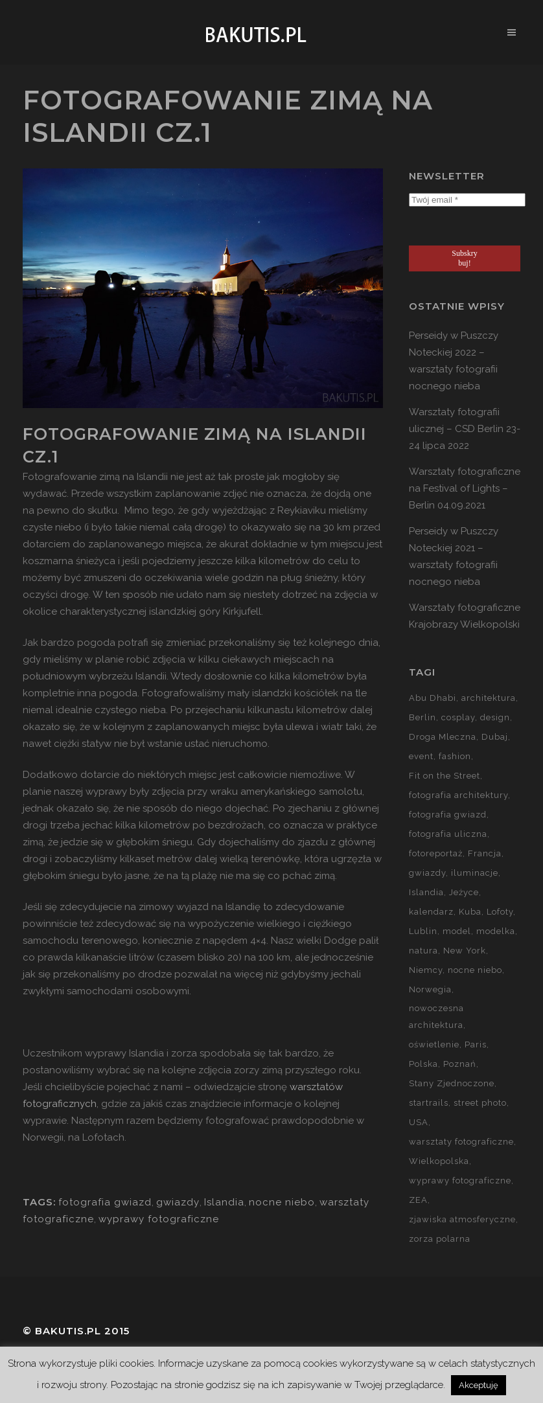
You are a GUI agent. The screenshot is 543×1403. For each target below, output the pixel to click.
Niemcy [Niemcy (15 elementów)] (426, 970)
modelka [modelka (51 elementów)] (495, 931)
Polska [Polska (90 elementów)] (423, 1064)
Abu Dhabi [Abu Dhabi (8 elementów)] (432, 698)
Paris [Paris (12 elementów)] (476, 1044)
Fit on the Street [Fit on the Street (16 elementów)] (444, 776)
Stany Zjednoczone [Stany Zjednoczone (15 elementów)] (451, 1083)
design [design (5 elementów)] (495, 717)
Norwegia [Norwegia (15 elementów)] (430, 989)
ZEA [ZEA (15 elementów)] (418, 1200)
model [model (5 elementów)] (457, 931)
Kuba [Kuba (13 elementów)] (470, 912)
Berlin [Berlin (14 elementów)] (422, 717)
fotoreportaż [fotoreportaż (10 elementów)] (436, 853)
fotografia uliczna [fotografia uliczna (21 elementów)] (448, 834)
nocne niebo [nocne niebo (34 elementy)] (475, 970)
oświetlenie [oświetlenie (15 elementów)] (434, 1044)
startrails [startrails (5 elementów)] (428, 1103)
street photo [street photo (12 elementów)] (480, 1103)
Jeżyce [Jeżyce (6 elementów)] (464, 892)
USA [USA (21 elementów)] (418, 1122)
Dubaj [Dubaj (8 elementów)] (494, 737)
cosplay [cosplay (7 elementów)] (458, 717)
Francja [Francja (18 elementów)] (485, 853)
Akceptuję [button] (478, 1385)
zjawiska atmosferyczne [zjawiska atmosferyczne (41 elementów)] (462, 1219)
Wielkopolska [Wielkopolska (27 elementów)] (439, 1161)
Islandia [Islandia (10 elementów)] (426, 892)
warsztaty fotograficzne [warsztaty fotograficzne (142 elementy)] (461, 1141)
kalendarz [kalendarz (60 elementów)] (431, 912)
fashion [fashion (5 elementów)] (455, 756)
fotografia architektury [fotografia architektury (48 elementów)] (458, 795)
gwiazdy (178, 1202)
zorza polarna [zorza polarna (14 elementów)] (439, 1239)
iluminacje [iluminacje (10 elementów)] (474, 873)
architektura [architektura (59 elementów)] (488, 698)
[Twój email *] (467, 200)
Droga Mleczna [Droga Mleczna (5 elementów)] (442, 737)
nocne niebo (282, 1202)
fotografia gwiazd (105, 1202)
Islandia (224, 1202)
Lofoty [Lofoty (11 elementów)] (500, 912)
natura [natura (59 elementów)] (423, 950)
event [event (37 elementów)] (421, 756)
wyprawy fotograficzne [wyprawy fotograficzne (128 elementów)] (460, 1180)
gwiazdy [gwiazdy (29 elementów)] (427, 873)
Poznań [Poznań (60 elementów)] (459, 1064)
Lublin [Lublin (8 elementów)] (423, 931)
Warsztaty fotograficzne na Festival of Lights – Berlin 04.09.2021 (464, 488)
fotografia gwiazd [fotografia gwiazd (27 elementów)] (448, 814)
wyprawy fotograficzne (158, 1219)
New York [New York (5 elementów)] (464, 950)
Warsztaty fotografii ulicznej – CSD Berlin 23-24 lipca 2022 (464, 428)
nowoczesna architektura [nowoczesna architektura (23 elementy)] (436, 1016)
